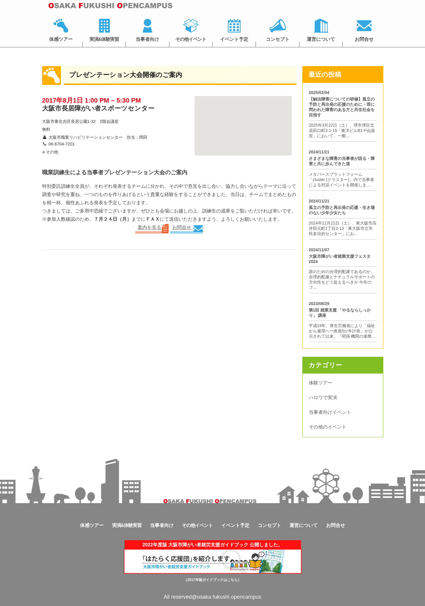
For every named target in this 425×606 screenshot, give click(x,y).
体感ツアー (61, 39)
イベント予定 (234, 39)
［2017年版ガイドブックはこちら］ (212, 580)
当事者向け (147, 39)
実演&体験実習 (104, 39)
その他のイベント (327, 426)
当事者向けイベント (330, 412)
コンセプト (277, 39)
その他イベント (190, 39)
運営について (321, 39)
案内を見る (149, 227)
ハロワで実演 (323, 397)
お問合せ (364, 39)
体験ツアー (320, 382)
